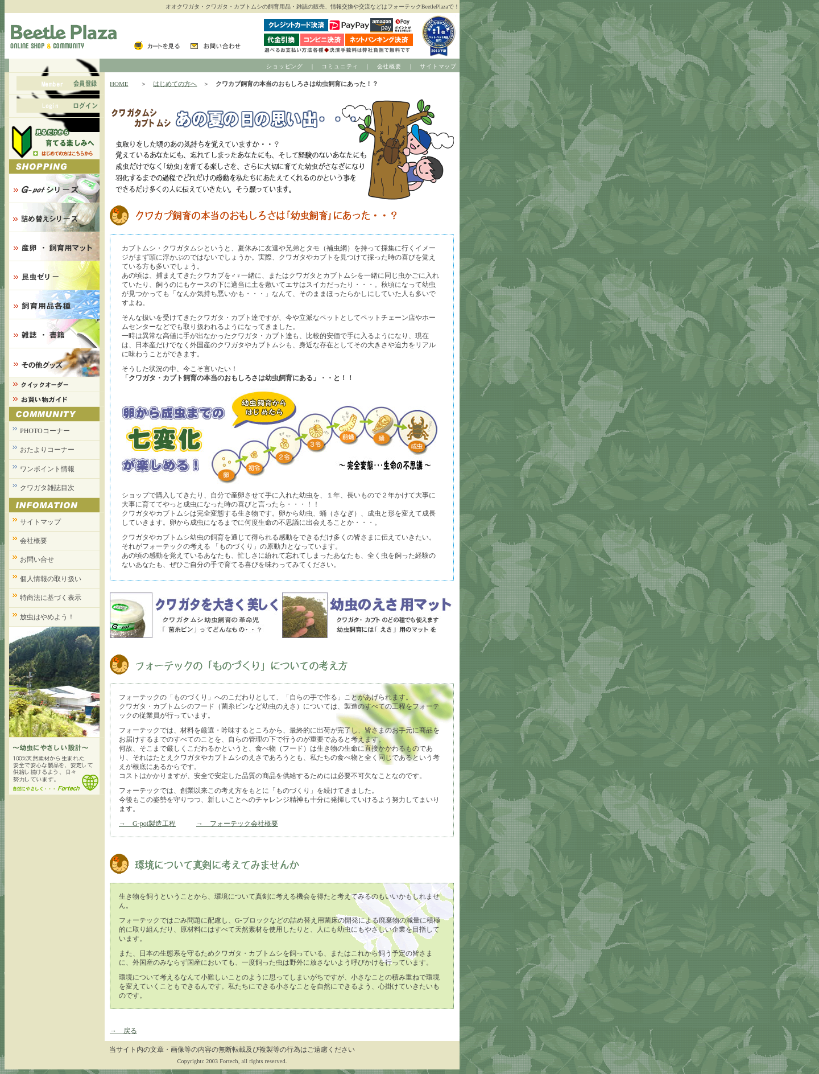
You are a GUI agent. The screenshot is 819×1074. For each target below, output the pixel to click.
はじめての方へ (175, 83)
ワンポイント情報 (47, 469)
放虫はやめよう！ (47, 617)
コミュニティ (339, 66)
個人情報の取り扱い (50, 579)
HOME (119, 83)
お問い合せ (37, 559)
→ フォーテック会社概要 (237, 824)
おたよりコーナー (47, 450)
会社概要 (389, 66)
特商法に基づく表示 (50, 598)
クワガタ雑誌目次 (47, 488)
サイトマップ (438, 66)
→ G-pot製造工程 (147, 824)
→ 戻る (123, 1031)
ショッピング (284, 66)
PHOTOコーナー (45, 431)
